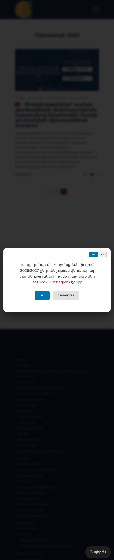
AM (93, 254)
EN (102, 254)
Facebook (38, 282)
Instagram (61, 282)
